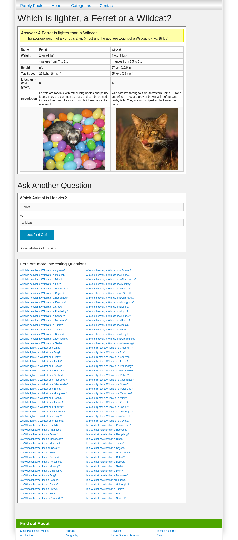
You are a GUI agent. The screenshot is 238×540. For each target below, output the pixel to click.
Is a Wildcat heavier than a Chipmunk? (41, 470)
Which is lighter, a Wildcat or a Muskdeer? (109, 393)
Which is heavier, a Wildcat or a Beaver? (42, 334)
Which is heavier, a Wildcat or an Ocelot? (108, 293)
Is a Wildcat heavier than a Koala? (38, 493)
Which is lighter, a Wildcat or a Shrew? (107, 384)
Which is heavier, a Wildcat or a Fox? (40, 284)
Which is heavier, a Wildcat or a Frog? (107, 334)
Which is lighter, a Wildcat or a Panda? (41, 398)
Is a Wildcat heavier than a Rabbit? (39, 425)
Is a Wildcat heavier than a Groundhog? (108, 452)
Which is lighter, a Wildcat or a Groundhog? (110, 379)
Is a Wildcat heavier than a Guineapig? (107, 484)
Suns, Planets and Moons (34, 530)
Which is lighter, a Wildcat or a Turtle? (40, 388)
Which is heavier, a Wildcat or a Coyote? (42, 293)
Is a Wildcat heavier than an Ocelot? (40, 448)
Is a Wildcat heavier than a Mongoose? (41, 439)
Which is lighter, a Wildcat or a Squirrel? (108, 357)
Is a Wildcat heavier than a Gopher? (39, 457)
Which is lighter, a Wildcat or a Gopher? (41, 375)
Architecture (26, 535)
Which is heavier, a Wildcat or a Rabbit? (108, 288)
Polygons (116, 530)
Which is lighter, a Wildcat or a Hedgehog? (43, 379)
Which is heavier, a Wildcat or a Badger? (108, 316)
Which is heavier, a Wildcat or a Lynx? (107, 311)
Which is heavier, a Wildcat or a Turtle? (41, 325)
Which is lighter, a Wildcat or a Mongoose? (43, 393)
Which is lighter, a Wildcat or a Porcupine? (109, 388)
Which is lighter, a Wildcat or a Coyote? (107, 420)
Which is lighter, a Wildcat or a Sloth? (40, 357)
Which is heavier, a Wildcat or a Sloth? (41, 343)
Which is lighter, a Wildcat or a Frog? (40, 352)
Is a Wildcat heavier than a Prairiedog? (41, 429)
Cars (159, 535)
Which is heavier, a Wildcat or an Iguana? (43, 270)
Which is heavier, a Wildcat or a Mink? (41, 279)
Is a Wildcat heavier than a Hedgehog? (107, 434)
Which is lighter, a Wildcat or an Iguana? (42, 420)
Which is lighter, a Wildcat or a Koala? (107, 402)
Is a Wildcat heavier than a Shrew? (39, 489)
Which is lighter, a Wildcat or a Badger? (41, 402)
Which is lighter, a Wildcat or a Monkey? (42, 370)
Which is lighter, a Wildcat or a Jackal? (107, 407)
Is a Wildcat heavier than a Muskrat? (40, 443)
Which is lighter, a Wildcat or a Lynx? (40, 347)
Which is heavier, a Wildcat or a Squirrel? (108, 270)
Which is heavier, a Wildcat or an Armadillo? (44, 338)
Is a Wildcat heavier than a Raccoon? (106, 429)
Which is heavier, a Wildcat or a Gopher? (42, 316)
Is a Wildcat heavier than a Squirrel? (106, 498)
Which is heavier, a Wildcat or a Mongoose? (110, 302)
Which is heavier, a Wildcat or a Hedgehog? (44, 297)
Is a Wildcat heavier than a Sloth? (104, 466)
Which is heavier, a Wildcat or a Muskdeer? (43, 320)
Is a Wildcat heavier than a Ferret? (39, 434)
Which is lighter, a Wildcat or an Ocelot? (108, 416)
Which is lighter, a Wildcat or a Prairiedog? (109, 366)
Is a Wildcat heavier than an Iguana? (106, 480)
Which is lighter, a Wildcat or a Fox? (106, 352)
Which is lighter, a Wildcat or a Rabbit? (41, 361)
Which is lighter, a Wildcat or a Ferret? (107, 361)
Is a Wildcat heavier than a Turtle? (105, 489)
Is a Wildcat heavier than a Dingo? (105, 439)
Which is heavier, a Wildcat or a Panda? (108, 275)
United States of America (125, 535)
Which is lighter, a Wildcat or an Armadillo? (109, 370)
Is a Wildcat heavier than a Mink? (38, 452)
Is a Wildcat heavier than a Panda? (39, 484)
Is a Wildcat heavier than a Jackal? (105, 443)
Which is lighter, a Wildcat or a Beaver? (41, 366)
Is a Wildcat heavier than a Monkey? (40, 466)
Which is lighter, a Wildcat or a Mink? (106, 398)
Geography (72, 535)
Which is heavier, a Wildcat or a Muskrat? (42, 275)
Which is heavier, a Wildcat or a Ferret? (107, 329)
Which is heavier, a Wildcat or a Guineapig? (110, 343)
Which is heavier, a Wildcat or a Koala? (107, 325)
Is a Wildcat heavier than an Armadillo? (41, 498)
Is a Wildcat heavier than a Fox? (103, 493)
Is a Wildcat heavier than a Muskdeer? (107, 475)
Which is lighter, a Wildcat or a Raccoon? (42, 411)
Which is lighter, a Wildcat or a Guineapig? (109, 411)
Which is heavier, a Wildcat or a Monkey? (108, 284)
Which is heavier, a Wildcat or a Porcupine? (44, 288)
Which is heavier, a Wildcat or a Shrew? (41, 306)
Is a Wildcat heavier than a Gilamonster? (108, 425)
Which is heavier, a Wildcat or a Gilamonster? (111, 279)
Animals (70, 530)
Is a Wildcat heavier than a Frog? (38, 475)
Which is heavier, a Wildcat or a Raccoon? (43, 302)
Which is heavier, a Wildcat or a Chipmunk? (110, 297)
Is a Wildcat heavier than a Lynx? (104, 470)
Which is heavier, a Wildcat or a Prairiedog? (44, 311)
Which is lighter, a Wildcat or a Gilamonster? (44, 384)
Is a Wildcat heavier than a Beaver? (105, 461)
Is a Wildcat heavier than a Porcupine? (41, 461)
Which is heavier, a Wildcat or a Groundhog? (110, 338)
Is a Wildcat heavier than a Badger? (39, 480)
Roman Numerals (166, 530)
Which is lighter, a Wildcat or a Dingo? (41, 416)
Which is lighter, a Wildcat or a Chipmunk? (109, 347)
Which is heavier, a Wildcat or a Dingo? (107, 306)
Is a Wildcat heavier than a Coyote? (105, 448)
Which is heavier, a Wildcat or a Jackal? (41, 329)
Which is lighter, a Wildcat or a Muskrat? (42, 407)
